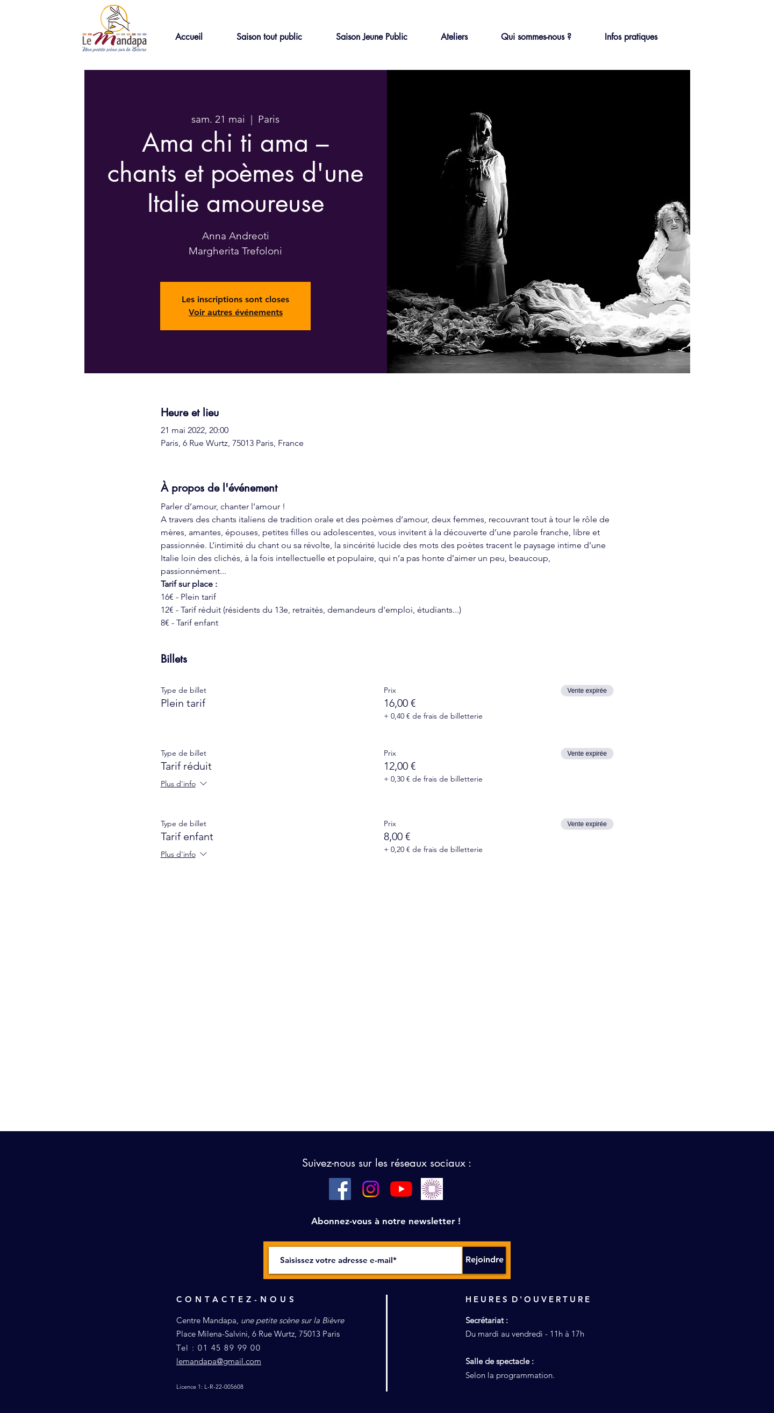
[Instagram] (371, 1189)
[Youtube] (401, 1189)
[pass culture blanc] (432, 1189)
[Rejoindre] (484, 1260)
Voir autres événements (236, 312)
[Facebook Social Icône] (340, 1189)
